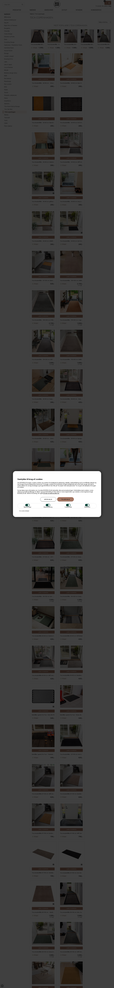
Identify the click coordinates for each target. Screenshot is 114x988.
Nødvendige (27, 506)
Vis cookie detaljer (24, 511)
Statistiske (87, 506)
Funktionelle (68, 506)
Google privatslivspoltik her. (51, 493)
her (33, 492)
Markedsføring (48, 506)
